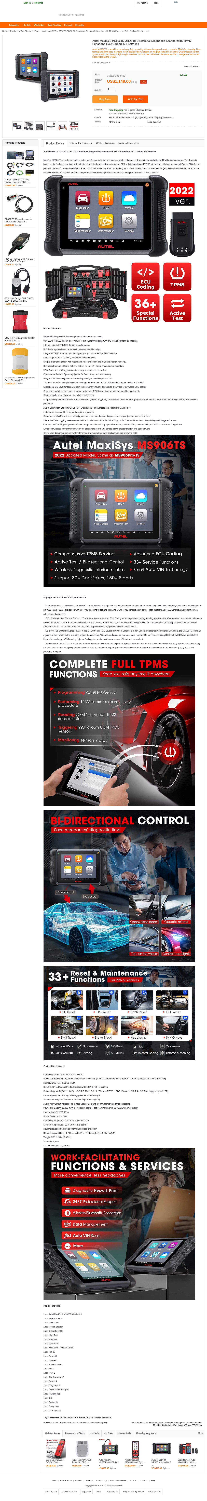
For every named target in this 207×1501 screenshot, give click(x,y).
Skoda (68, 626)
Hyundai (63, 1348)
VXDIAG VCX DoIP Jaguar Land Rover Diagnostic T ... (20, 379)
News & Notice (66, 1480)
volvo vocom (51, 1491)
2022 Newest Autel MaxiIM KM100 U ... (187, 1461)
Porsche (76, 626)
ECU (133, 152)
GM (50, 1377)
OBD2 (71, 152)
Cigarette (53, 1331)
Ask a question (154, 122)
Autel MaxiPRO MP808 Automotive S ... (161, 1462)
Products (14, 31)
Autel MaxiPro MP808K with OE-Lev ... (108, 1462)
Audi (51, 370)
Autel (46, 152)
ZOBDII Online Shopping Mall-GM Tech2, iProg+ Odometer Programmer (29, 15)
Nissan (113, 622)
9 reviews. (194, 66)
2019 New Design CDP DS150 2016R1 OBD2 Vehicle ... (19, 299)
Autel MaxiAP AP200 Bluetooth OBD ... (81, 1461)
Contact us (144, 1480)
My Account (142, 3)
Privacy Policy (101, 1480)
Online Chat (114, 122)
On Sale (27, 25)
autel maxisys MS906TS (100, 1417)
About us (133, 1480)
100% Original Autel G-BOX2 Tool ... (55, 1461)
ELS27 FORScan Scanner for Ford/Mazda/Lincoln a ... (18, 220)
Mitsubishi (53, 1348)
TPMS (117, 152)
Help (156, 3)
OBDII (98, 387)
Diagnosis (127, 631)
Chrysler (53, 1385)
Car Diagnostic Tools (30, 31)
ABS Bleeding (69, 639)
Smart (46, 395)
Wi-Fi (57, 357)
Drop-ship (79, 25)
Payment (68, 25)
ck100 (98, 1491)
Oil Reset (169, 635)
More (200, 1433)
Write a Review (105, 143)
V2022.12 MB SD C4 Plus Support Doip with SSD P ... (17, 180)
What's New (39, 25)
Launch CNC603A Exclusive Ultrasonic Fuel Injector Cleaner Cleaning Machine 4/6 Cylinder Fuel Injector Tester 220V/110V (169, 1424)
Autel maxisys (66, 1417)
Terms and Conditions (118, 1480)
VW (62, 626)
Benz (51, 1356)
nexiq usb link (154, 1491)
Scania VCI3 (112, 1491)
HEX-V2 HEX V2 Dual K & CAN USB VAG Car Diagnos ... (19, 260)
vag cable (86, 1491)
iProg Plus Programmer (133, 1491)
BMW (51, 1360)
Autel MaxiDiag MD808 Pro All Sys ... (135, 1461)
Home (6, 25)
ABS (102, 635)
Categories (14, 25)
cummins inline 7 (69, 1491)
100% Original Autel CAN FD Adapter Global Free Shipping (80, 1423)
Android (59, 164)
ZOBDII (103, 1486)
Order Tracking (54, 25)
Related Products (128, 143)
